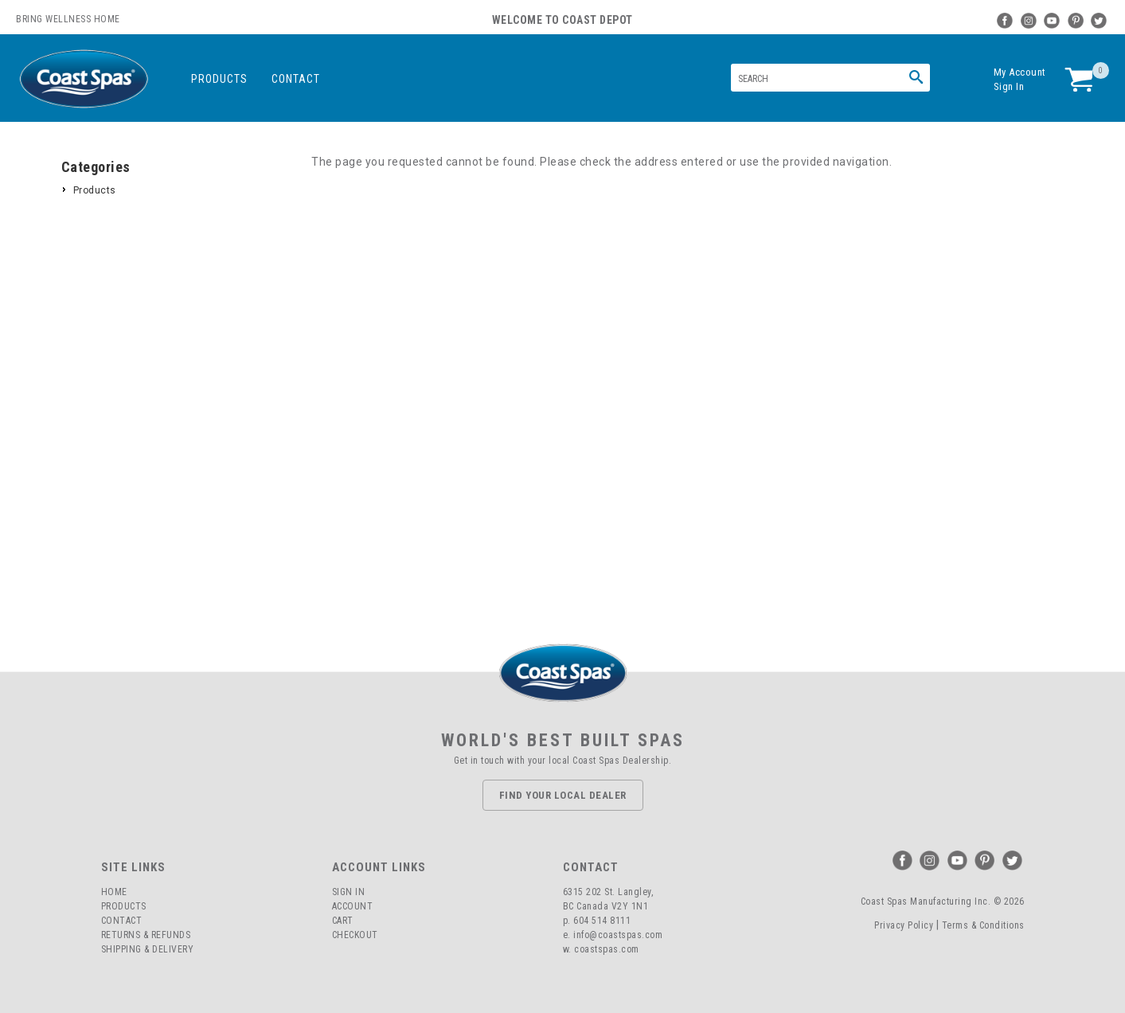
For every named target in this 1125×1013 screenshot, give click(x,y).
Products (219, 78)
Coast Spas (83, 79)
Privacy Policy (903, 925)
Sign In (1009, 86)
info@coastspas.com (617, 935)
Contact (295, 78)
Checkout (355, 935)
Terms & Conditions (983, 925)
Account (352, 906)
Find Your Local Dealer (563, 795)
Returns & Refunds (146, 935)
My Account (1020, 72)
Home (114, 892)
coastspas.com (606, 949)
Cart (343, 920)
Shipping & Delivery (147, 949)
